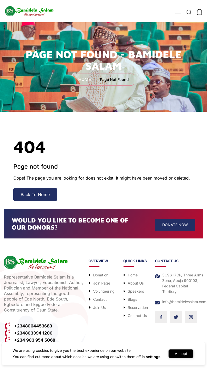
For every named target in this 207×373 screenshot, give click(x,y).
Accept (181, 353)
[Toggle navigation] (177, 12)
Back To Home (35, 194)
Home (83, 79)
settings (151, 356)
